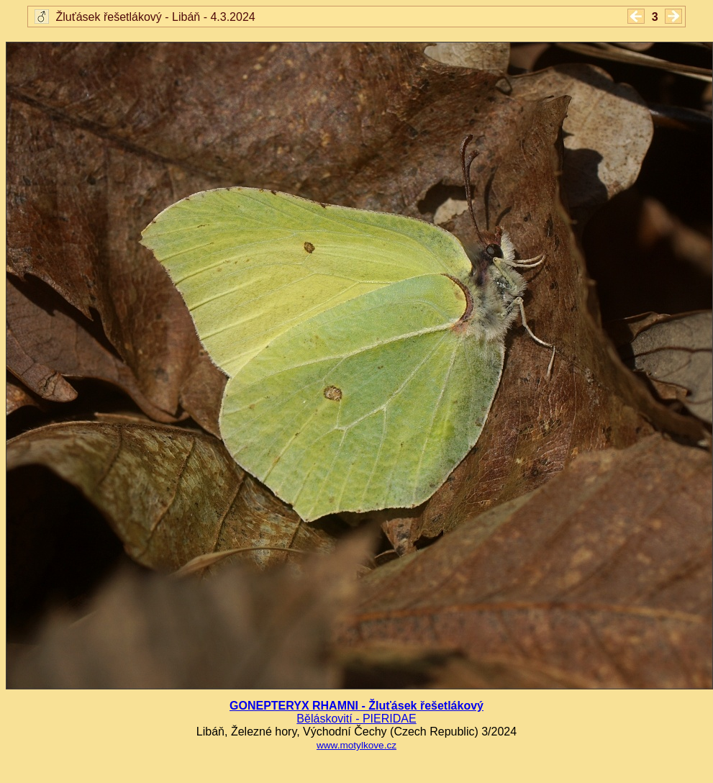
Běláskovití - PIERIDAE (356, 718)
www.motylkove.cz (356, 745)
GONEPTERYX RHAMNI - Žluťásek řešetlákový (356, 706)
